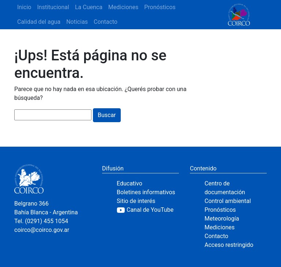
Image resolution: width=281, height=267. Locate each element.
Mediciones (123, 7)
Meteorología (222, 218)
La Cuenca (88, 7)
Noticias (77, 21)
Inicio (24, 7)
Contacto (105, 21)
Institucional (53, 7)
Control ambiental (228, 201)
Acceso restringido (229, 244)
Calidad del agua (38, 21)
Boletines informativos (146, 192)
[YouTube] (148, 210)
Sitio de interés (136, 201)
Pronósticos (160, 7)
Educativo (129, 183)
